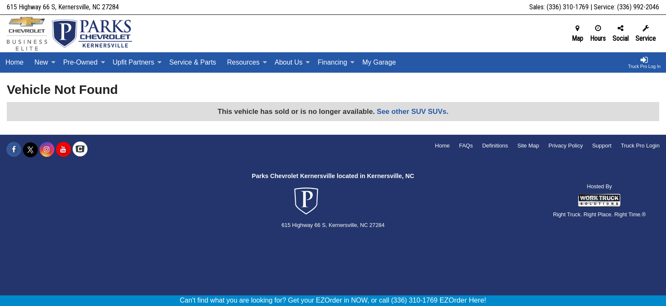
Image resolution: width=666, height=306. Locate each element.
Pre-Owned (84, 62)
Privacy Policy (565, 145)
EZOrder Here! (463, 300)
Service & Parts (192, 62)
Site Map (528, 145)
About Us (292, 62)
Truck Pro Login (640, 145)
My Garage (379, 62)
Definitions (495, 145)
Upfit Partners (137, 62)
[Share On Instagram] (47, 149)
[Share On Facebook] (13, 149)
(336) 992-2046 (638, 7)
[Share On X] (30, 149)
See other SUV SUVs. (413, 112)
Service (645, 33)
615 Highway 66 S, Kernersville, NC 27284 (63, 7)
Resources (247, 62)
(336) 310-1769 (568, 7)
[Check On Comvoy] (80, 149)
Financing (336, 62)
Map (577, 33)
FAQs (466, 145)
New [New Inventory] (45, 62)
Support (602, 145)
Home (15, 62)
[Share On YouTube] (63, 149)
